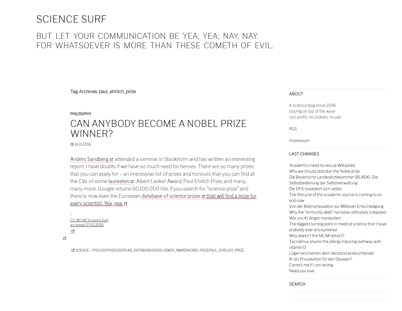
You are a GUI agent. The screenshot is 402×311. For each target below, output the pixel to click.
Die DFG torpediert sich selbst (315, 188)
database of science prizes (171, 196)
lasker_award (174, 250)
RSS (293, 128)
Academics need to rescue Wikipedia (322, 165)
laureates (118, 181)
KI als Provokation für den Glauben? (320, 259)
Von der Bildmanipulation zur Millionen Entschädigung (336, 206)
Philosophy (80, 114)
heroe (156, 250)
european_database (132, 250)
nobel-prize (198, 250)
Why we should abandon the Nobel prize (324, 171)
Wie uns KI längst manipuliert (315, 218)
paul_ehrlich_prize (226, 250)
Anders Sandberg (89, 159)
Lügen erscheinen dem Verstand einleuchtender (331, 253)
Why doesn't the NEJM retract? (316, 235)
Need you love (301, 270)
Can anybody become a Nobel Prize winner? (158, 128)
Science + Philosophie (94, 250)
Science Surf (71, 19)
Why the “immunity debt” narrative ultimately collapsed (337, 212)
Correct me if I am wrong (311, 264)
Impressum (299, 140)
